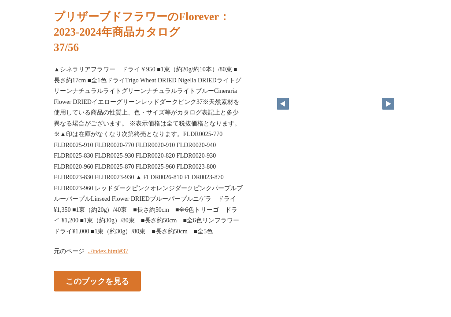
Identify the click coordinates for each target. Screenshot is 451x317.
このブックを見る (97, 281)
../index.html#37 (108, 251)
